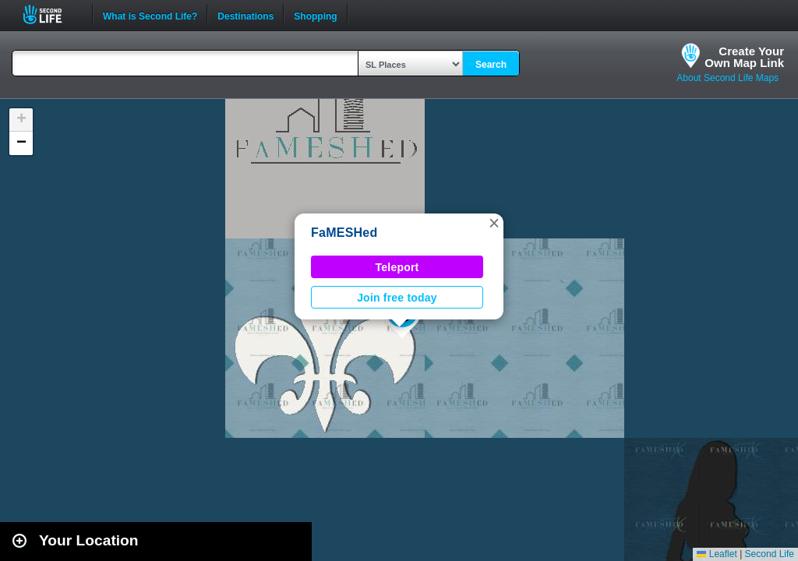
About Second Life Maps (727, 77)
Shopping (315, 15)
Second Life (51, 14)
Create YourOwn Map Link (744, 56)
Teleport (397, 267)
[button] (494, 222)
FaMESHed (344, 232)
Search (491, 64)
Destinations (245, 15)
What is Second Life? (150, 15)
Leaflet (716, 554)
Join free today (397, 297)
